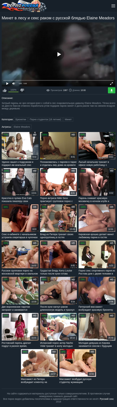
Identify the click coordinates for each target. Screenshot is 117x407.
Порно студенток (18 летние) (45, 119)
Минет (68, 119)
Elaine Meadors (22, 126)
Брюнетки (20, 119)
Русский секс (107, 399)
